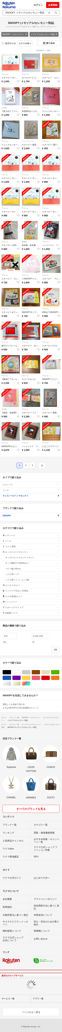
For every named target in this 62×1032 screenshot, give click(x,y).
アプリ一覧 (38, 998)
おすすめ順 (25, 43)
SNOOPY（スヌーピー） (14, 34)
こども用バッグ (32, 574)
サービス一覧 (8, 998)
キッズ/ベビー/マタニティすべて (32, 557)
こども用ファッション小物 (32, 580)
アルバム (4, 74)
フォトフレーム (27, 141)
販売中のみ (9, 43)
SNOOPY (31, 516)
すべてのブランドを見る (31, 808)
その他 (3, 108)
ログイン (38, 5)
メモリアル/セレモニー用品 (44, 34)
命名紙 (24, 242)
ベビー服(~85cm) (32, 569)
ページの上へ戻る (31, 1012)
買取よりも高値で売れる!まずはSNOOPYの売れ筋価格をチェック (31, 706)
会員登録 (52, 5)
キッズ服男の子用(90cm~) (32, 563)
